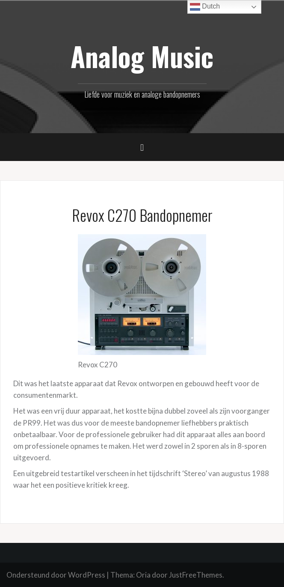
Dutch (205, 7)
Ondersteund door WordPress (55, 574)
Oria (143, 574)
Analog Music (142, 56)
